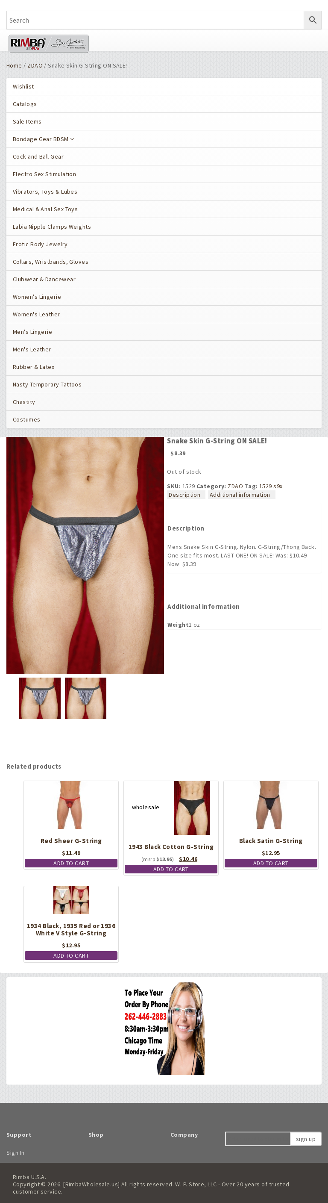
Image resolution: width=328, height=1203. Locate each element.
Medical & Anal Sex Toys (45, 209)
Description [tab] (184, 494)
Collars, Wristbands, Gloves (50, 261)
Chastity (24, 402)
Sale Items (27, 121)
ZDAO (35, 65)
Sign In (15, 1152)
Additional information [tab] (240, 494)
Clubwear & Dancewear (44, 279)
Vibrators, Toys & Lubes (45, 191)
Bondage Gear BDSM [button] (43, 139)
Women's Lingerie (37, 297)
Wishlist (23, 86)
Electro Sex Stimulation (44, 174)
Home (14, 65)
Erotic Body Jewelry (40, 244)
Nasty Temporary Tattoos (47, 384)
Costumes (27, 419)
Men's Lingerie (32, 332)
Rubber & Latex (33, 367)
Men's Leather (32, 349)
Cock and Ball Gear (38, 156)
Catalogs (25, 104)
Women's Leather (36, 314)
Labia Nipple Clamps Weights (52, 226)
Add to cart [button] (71, 863)
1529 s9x (271, 486)
